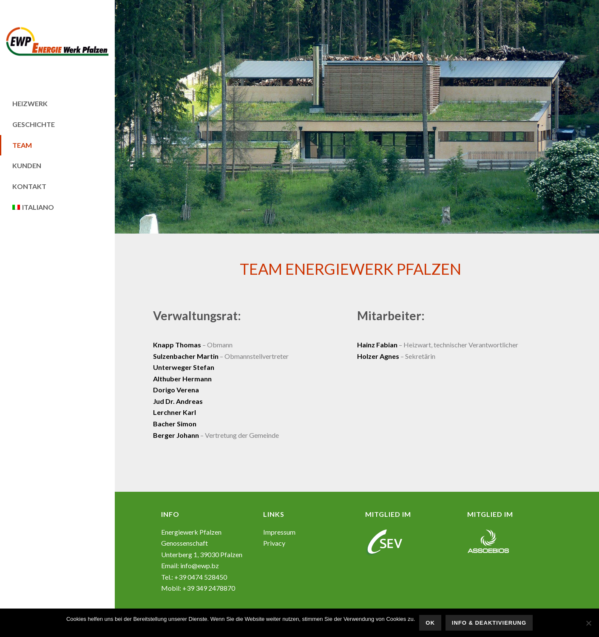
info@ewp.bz (199, 565)
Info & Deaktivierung (489, 623)
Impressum (279, 532)
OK (430, 623)
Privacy (274, 543)
